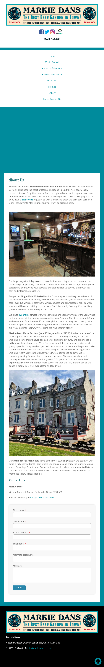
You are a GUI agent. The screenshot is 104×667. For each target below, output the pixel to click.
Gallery (52, 92)
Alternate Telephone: (23, 554)
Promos (52, 86)
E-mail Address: (21, 532)
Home (52, 56)
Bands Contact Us (52, 99)
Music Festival (52, 62)
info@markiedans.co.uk (42, 497)
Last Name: (19, 521)
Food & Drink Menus (52, 74)
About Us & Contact (52, 68)
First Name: (19, 510)
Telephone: (19, 543)
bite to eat (27, 199)
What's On (52, 80)
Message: (17, 565)
